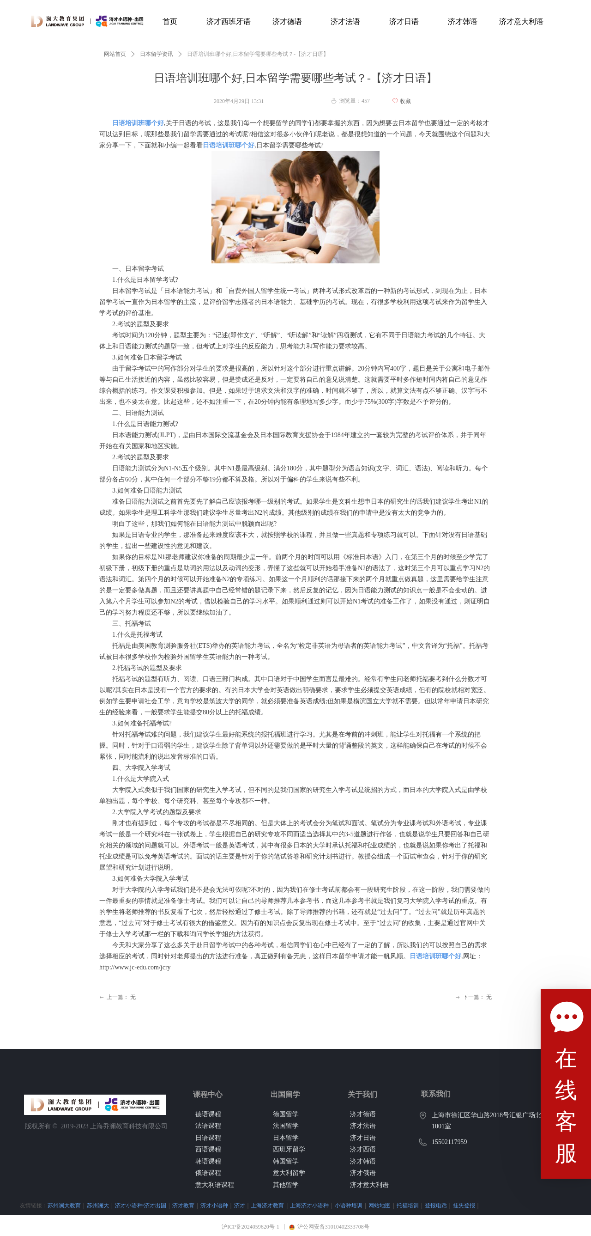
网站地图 (379, 1205)
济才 (239, 1205)
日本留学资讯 (156, 54)
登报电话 (436, 1205)
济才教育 (183, 1205)
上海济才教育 (267, 1205)
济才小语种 (214, 1205)
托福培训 (408, 1205)
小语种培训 (348, 1205)
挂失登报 (464, 1205)
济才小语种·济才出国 (140, 1205)
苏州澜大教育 (64, 1205)
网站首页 (115, 54)
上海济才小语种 (309, 1205)
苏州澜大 (98, 1205)
